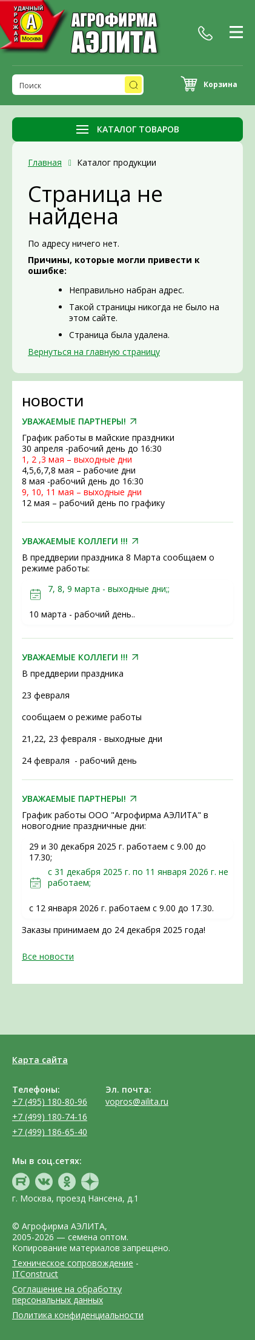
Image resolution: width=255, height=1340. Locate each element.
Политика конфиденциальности (78, 1315)
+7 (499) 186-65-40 (49, 1131)
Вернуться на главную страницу (94, 351)
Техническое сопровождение (72, 1263)
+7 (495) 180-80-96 (49, 1101)
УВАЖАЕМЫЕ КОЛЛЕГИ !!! (75, 541)
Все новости (48, 956)
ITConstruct (35, 1274)
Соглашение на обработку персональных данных (67, 1294)
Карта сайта (40, 1059)
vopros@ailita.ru (136, 1101)
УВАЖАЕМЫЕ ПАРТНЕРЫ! (74, 421)
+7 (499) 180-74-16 (49, 1116)
